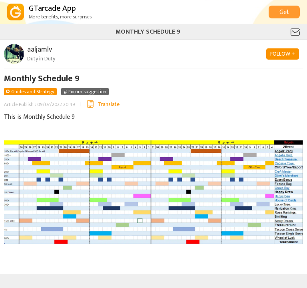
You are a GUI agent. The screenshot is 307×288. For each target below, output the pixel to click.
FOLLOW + (282, 53)
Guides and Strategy (32, 91)
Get (284, 12)
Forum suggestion (87, 91)
